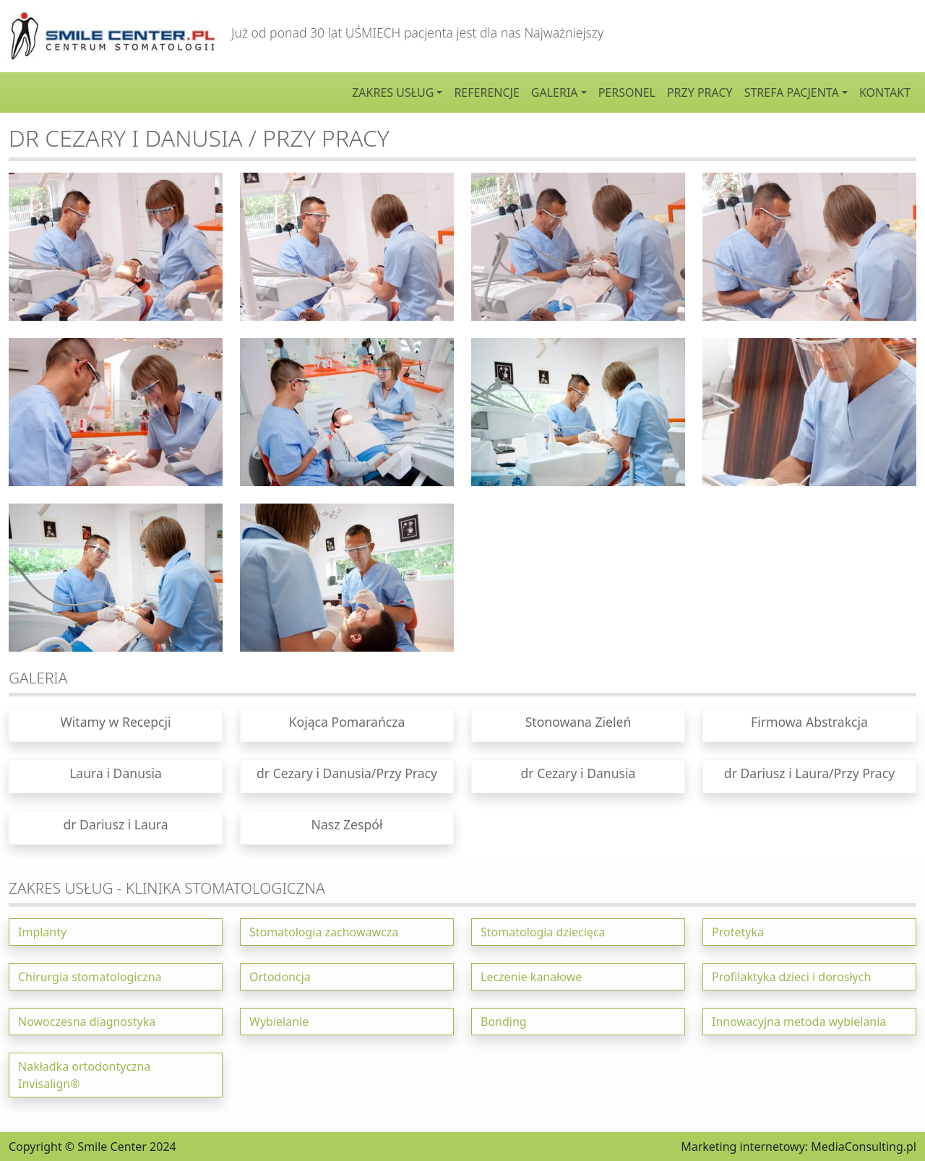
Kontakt (885, 92)
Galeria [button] (554, 92)
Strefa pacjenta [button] (791, 92)
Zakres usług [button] (393, 92)
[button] (116, 725)
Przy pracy (700, 92)
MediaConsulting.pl (863, 1146)
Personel (626, 92)
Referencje (486, 92)
